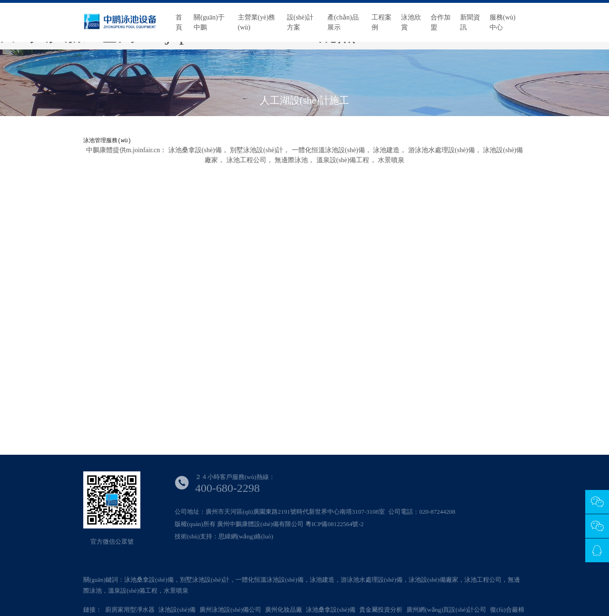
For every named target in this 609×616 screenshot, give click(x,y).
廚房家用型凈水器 (130, 609)
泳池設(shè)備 (177, 609)
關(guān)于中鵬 (209, 22)
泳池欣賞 (411, 22)
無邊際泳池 (291, 160)
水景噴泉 (391, 160)
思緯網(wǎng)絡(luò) (245, 536)
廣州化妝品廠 (283, 609)
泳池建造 (386, 150)
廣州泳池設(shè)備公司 (230, 609)
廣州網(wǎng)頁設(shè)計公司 (446, 609)
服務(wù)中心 (502, 22)
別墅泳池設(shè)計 (256, 150)
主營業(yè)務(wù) (256, 22)
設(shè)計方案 (300, 22)
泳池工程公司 (246, 160)
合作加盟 (441, 22)
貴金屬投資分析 (381, 609)
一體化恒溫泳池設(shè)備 (328, 150)
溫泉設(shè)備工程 (343, 160)
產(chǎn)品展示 (343, 22)
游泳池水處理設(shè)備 (441, 150)
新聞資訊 (470, 22)
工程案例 (382, 22)
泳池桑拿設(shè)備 (195, 150)
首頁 (179, 22)
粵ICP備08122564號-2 (334, 524)
